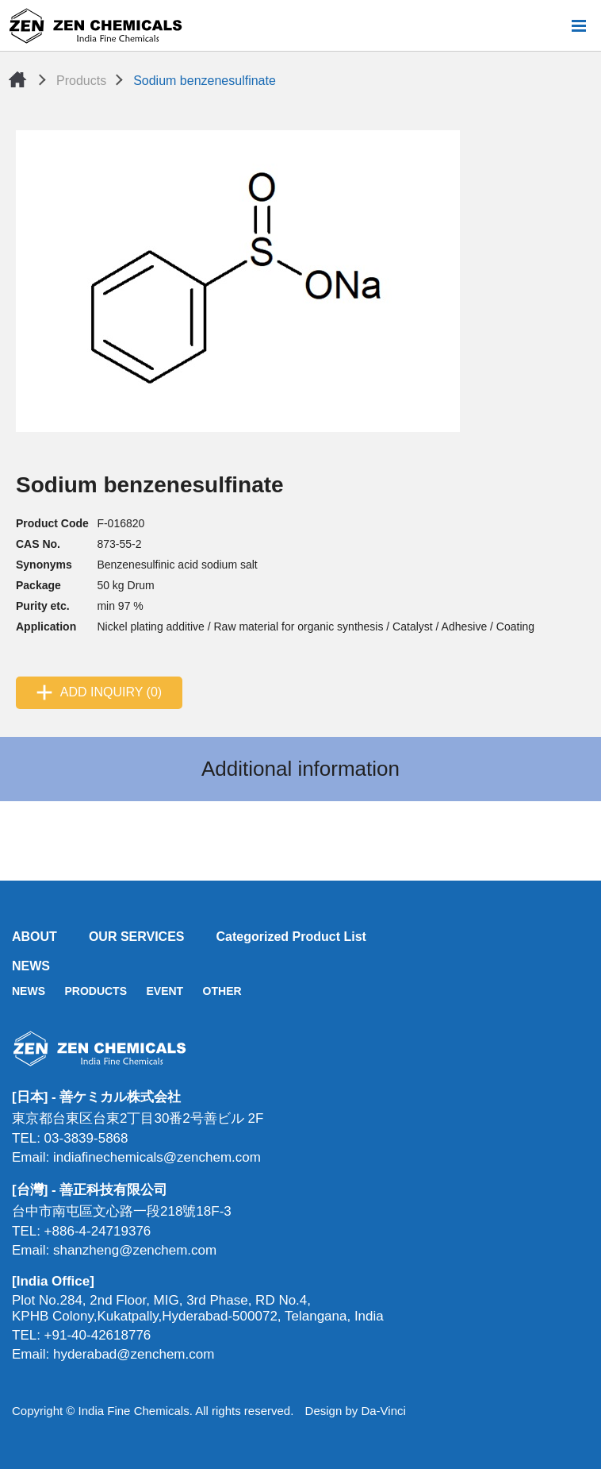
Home (17, 79)
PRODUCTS (95, 991)
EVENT (164, 991)
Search (553, 25)
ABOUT (34, 936)
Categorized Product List (291, 936)
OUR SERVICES (137, 936)
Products (81, 80)
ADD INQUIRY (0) (111, 692)
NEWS (31, 966)
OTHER (222, 991)
